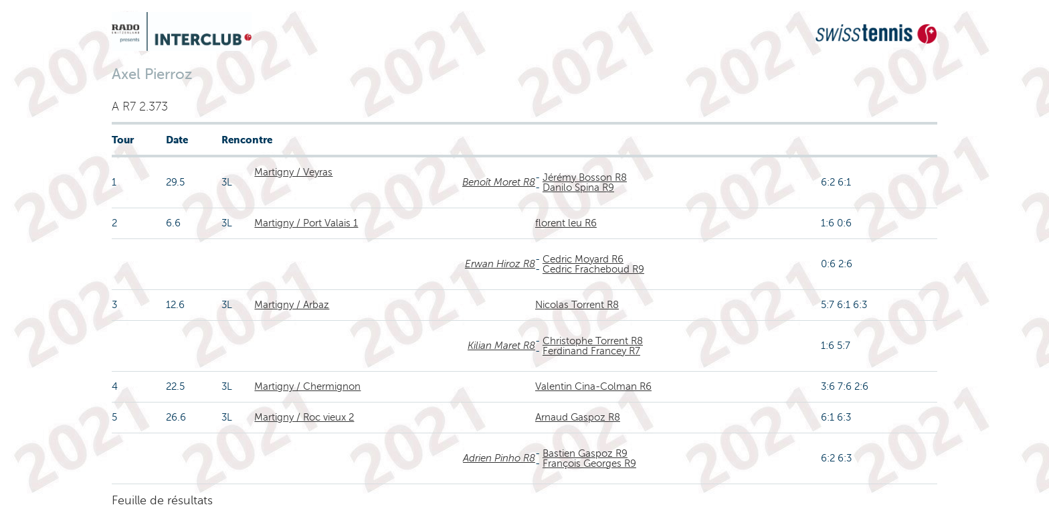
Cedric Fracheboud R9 (593, 269)
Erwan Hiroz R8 (500, 264)
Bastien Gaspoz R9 (585, 453)
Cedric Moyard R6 (583, 259)
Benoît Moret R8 (498, 182)
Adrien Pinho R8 (499, 458)
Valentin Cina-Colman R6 (593, 386)
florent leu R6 (566, 223)
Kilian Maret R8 (501, 345)
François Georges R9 (589, 463)
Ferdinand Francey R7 (591, 351)
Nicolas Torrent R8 (577, 304)
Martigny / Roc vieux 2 (304, 417)
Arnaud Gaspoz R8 (577, 417)
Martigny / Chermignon (307, 386)
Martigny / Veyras (293, 172)
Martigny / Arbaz (291, 304)
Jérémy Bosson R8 (585, 177)
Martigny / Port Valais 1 (306, 223)
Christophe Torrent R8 (593, 341)
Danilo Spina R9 (578, 187)
